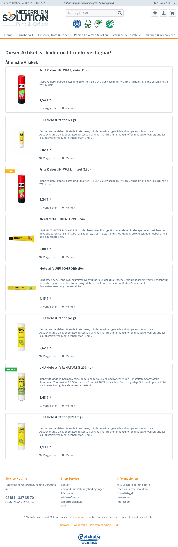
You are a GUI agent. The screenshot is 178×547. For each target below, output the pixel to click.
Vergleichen (48, 108)
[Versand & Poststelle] (126, 35)
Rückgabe (67, 493)
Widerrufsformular (72, 501)
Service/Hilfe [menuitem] (163, 3)
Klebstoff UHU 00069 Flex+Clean (62, 219)
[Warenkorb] (172, 13)
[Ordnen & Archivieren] (160, 35)
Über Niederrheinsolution (132, 489)
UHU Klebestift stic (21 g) (57, 120)
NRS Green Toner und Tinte (133, 484)
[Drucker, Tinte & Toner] (54, 35)
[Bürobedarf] (25, 35)
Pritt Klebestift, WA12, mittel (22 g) (65, 169)
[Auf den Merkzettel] (68, 108)
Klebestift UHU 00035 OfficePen (62, 268)
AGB (63, 506)
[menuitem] (95, 14)
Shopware (65, 525)
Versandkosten (80, 517)
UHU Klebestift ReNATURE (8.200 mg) (66, 367)
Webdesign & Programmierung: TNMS (96, 525)
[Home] (8, 35)
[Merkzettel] (154, 13)
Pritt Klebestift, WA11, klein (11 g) (63, 70)
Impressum (123, 501)
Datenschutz (124, 497)
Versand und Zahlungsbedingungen (82, 489)
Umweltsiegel (125, 493)
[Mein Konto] (163, 13)
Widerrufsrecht (70, 497)
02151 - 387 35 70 (19, 497)
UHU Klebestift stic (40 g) (57, 318)
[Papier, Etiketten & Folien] (91, 35)
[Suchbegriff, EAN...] (95, 13)
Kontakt (65, 484)
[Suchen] (120, 13)
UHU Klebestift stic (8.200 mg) (61, 417)
